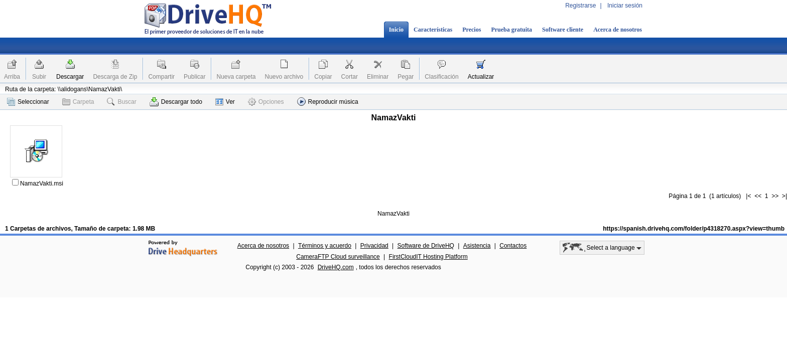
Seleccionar (28, 102)
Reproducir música (327, 101)
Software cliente (562, 29)
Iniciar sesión (624, 5)
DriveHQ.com (336, 267)
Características (433, 29)
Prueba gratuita (511, 29)
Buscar (121, 102)
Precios (471, 29)
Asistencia (477, 245)
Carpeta (78, 101)
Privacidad (374, 245)
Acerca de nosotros (617, 29)
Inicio (396, 29)
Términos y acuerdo (324, 245)
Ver (225, 101)
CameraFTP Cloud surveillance (338, 256)
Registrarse (580, 5)
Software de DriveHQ (426, 245)
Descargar (70, 76)
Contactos (513, 245)
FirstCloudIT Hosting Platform (428, 256)
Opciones (266, 102)
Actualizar (481, 76)
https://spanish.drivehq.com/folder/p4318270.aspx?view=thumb (693, 228)
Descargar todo (176, 101)
